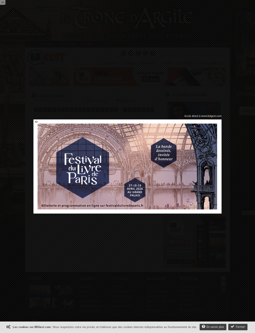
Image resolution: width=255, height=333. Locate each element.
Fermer (238, 327)
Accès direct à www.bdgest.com (203, 116)
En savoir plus (213, 327)
